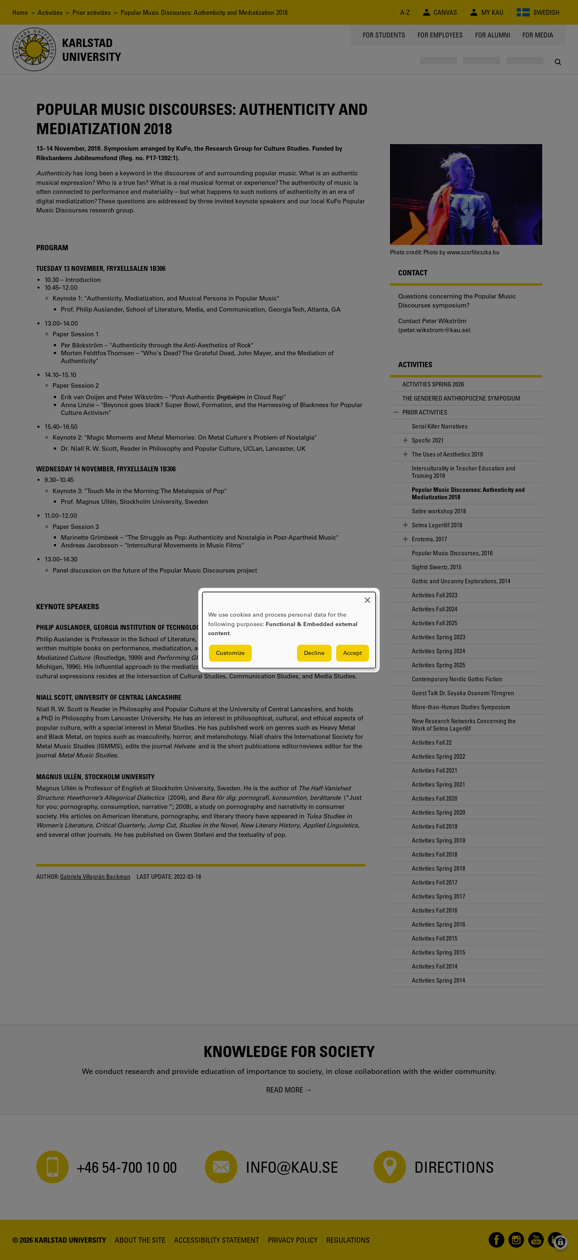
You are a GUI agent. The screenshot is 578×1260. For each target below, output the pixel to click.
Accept (352, 653)
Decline (314, 653)
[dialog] (289, 630)
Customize (230, 653)
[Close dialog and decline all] (367, 597)
